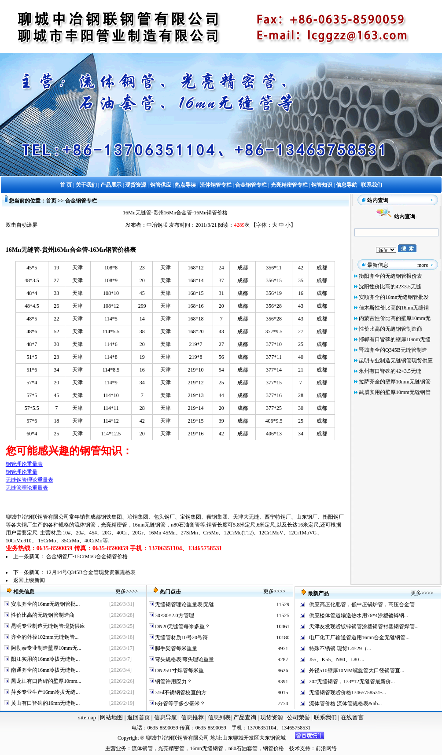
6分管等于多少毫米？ (179, 703)
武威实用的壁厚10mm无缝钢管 (395, 392)
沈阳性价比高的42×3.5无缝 (390, 287)
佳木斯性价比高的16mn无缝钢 (394, 308)
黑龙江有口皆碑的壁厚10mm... (46, 681)
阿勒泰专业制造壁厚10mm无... (46, 648)
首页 (51, 201)
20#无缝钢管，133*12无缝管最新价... (352, 681)
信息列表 (219, 717)
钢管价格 (273, 748)
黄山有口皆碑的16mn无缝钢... (45, 703)
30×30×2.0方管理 (174, 615)
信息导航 (165, 717)
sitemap (87, 717)
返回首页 (137, 717)
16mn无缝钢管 (149, 525)
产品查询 (245, 717)
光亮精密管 (114, 525)
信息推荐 (191, 717)
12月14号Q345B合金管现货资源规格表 (91, 572)
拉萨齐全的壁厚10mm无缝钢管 (395, 382)
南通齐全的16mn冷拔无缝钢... (45, 670)
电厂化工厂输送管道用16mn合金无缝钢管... (359, 637)
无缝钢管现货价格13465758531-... (347, 692)
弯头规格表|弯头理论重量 (184, 659)
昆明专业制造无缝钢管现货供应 (396, 360)
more (422, 265)
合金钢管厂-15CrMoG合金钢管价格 (87, 556)
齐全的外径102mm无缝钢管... (45, 637)
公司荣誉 (299, 717)
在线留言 (352, 717)
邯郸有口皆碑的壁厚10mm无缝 (395, 339)
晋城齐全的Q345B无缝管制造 (393, 350)
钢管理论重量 (21, 472)
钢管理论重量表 (24, 464)
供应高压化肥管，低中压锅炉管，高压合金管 (362, 604)
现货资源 (272, 717)
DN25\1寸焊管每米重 (179, 670)
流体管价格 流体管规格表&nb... (345, 703)
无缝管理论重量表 (27, 488)
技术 (294, 748)
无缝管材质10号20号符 (181, 637)
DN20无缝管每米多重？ (182, 626)
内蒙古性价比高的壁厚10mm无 (395, 318)
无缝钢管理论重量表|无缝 (184, 604)
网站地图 (111, 717)
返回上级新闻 (29, 580)
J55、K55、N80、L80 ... (336, 659)
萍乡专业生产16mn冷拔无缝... (45, 692)
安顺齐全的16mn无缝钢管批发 (394, 297)
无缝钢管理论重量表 (29, 480)
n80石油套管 (185, 525)
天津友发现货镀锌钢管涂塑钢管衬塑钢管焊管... (364, 626)
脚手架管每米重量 (175, 648)
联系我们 (326, 717)
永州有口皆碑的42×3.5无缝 (390, 371)
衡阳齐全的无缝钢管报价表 (390, 276)
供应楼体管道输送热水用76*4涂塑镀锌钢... (358, 615)
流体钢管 (85, 525)
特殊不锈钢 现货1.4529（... (340, 648)
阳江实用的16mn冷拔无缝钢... (45, 659)
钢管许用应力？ (173, 681)
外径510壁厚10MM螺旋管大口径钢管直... (356, 670)
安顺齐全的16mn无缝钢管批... (45, 604)
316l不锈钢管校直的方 (180, 692)
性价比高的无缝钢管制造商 (390, 329)
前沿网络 (326, 748)
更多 (120, 591)
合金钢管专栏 (81, 201)
